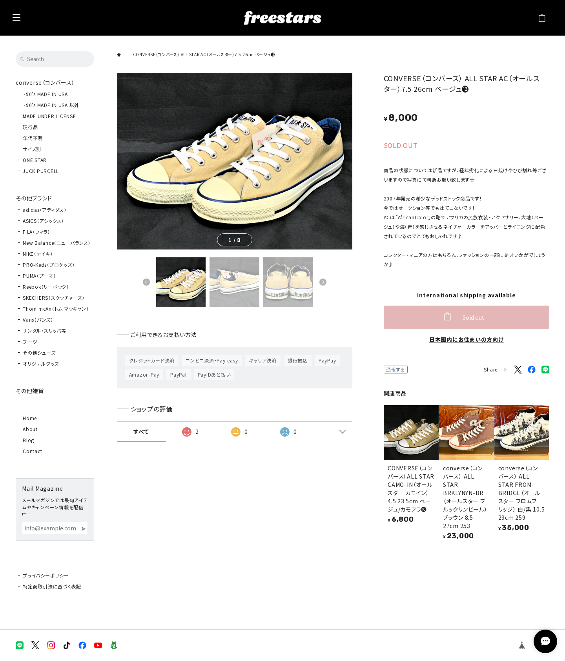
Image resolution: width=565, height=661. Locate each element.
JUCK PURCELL (41, 171)
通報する (395, 369)
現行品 (30, 127)
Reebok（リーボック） (46, 286)
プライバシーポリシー (46, 575)
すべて (141, 431)
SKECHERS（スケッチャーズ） (54, 297)
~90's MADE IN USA (45, 94)
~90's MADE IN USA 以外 (51, 105)
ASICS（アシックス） (43, 220)
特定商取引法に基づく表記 (52, 586)
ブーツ (30, 341)
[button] (146, 282)
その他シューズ (39, 352)
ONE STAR (35, 160)
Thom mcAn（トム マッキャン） (56, 308)
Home (30, 418)
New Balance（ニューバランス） (57, 242)
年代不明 (33, 138)
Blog (28, 440)
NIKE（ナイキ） (38, 253)
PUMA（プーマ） (39, 275)
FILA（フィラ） (36, 231)
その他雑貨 (30, 391)
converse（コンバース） (45, 82)
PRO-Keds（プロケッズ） (49, 264)
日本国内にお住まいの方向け (466, 339)
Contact (32, 451)
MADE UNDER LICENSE (49, 116)
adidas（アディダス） (45, 209)
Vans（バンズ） (38, 319)
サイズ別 (32, 149)
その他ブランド (34, 198)
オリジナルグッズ (41, 363)
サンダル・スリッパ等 (44, 330)
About (30, 429)
